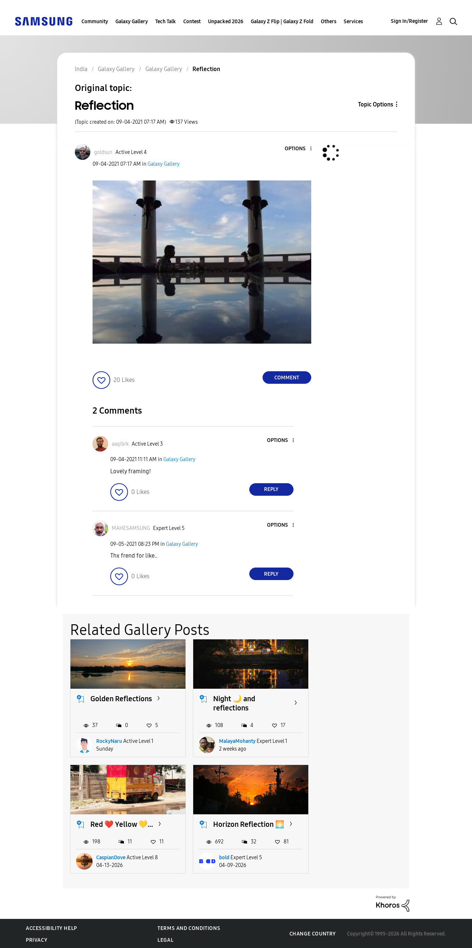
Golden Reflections (121, 698)
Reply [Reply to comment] (271, 489)
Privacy (36, 939)
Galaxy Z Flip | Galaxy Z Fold (282, 21)
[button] (298, 148)
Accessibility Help (51, 927)
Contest (192, 21)
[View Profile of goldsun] (103, 152)
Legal (165, 939)
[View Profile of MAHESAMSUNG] (131, 528)
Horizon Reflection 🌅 (126, 823)
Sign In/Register (409, 21)
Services (353, 21)
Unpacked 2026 (225, 21)
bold (101, 856)
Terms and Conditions (188, 927)
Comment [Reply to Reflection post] (286, 378)
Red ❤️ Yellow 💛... (365, 698)
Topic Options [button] (375, 104)
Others (328, 21)
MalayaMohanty (236, 740)
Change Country (312, 933)
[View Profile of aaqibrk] (120, 444)
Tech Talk (165, 21)
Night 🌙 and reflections (233, 703)
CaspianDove (354, 740)
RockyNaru (109, 740)
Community (94, 21)
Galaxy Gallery (131, 21)
